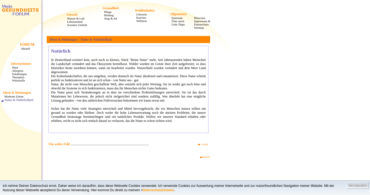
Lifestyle (140, 14)
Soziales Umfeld (75, 25)
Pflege (106, 12)
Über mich (176, 21)
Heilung (107, 15)
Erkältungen (18, 74)
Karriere (139, 17)
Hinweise (198, 18)
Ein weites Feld (59, 144)
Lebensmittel (73, 21)
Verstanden (357, 185)
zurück (205, 156)
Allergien (16, 70)
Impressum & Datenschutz (200, 23)
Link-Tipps (177, 24)
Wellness (140, 20)
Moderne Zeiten (12, 96)
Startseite (176, 18)
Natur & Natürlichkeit (17, 100)
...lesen (203, 144)
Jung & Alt (109, 18)
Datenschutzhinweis (158, 190)
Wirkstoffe (17, 80)
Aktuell (24, 48)
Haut (13, 67)
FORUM (27, 45)
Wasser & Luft (74, 18)
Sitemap (197, 27)
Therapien (16, 77)
